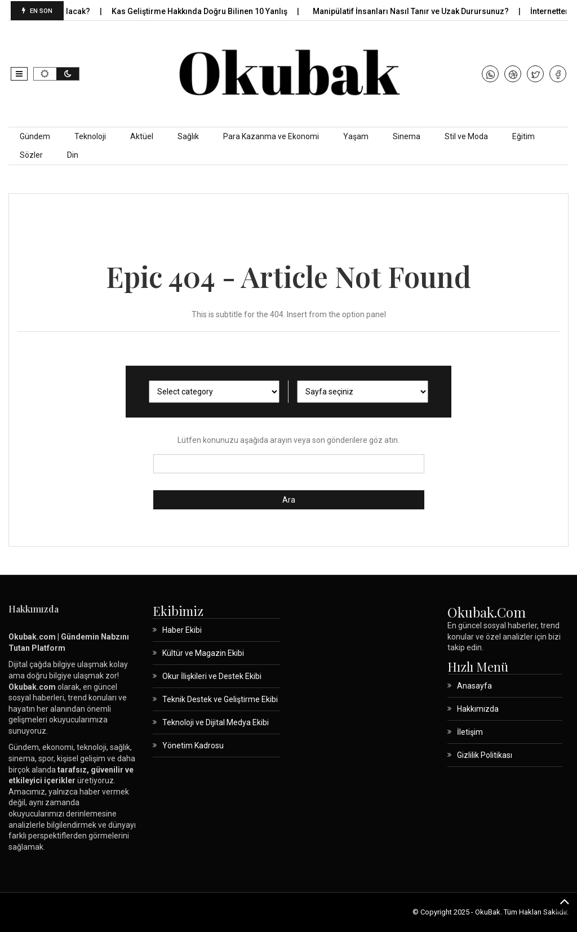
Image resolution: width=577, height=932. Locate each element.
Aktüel (141, 136)
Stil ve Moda (466, 136)
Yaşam (356, 136)
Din (72, 154)
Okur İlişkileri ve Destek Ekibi (211, 676)
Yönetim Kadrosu (193, 745)
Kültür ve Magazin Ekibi (203, 653)
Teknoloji (90, 136)
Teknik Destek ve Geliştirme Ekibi (220, 699)
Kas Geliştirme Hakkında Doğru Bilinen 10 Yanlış (208, 11)
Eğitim (523, 136)
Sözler (31, 154)
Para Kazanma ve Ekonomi (271, 136)
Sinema (406, 136)
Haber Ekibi (182, 629)
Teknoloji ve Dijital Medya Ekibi (215, 722)
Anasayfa (474, 685)
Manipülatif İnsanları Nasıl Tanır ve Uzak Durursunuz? (419, 11)
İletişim (470, 731)
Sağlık (188, 136)
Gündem (35, 136)
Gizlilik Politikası (484, 755)
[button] (19, 74)
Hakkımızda (478, 708)
